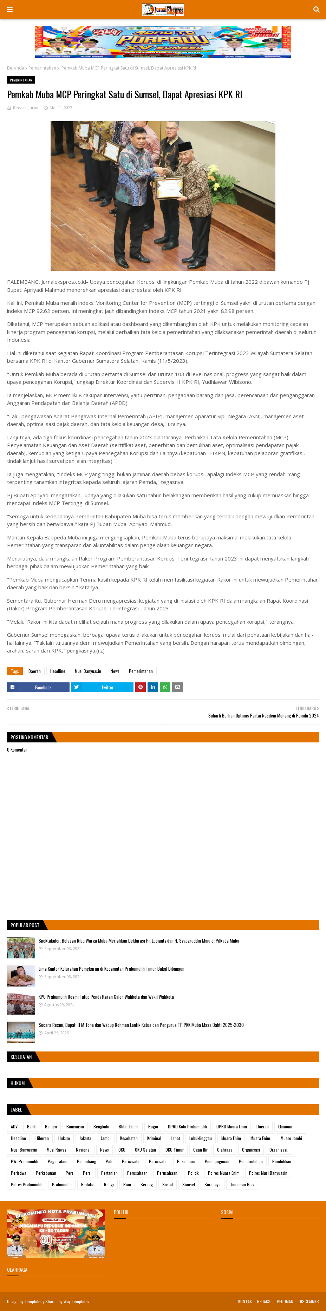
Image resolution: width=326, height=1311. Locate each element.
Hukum (64, 1138)
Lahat (175, 1138)
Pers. (87, 1173)
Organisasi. (278, 1150)
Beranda (15, 68)
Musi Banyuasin (88, 671)
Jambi (106, 1138)
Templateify (34, 1301)
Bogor (153, 1126)
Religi (109, 1184)
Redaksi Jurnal (26, 107)
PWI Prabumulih (24, 1161)
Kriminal (154, 1138)
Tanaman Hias (242, 1184)
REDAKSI (264, 1301)
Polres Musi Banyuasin (268, 1173)
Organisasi (251, 1150)
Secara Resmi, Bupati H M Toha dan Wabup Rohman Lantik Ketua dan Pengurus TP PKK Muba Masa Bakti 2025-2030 (141, 1024)
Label (16, 1109)
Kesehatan (129, 1138)
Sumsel (188, 1184)
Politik (193, 1173)
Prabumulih (62, 1184)
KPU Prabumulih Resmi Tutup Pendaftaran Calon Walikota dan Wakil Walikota (106, 996)
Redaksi (87, 1184)
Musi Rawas (56, 1150)
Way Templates (76, 1301)
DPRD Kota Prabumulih (187, 1126)
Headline (57, 671)
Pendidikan (281, 1161)
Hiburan (42, 1138)
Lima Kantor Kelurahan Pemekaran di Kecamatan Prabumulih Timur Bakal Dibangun (111, 968)
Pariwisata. (158, 1161)
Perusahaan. (167, 1173)
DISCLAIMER (309, 1301)
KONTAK (245, 1301)
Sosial (167, 1184)
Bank (31, 1126)
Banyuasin (75, 1126)
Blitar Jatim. (129, 1126)
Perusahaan (137, 1173)
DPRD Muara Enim (231, 1126)
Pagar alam (57, 1161)
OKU (121, 1150)
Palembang (86, 1161)
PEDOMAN (285, 1301)
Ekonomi (285, 1126)
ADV (14, 1126)
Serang (147, 1184)
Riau (127, 1184)
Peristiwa (18, 1173)
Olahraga (225, 1150)
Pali (109, 1161)
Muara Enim (231, 1138)
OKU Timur (174, 1150)
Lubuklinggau (200, 1138)
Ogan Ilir (200, 1150)
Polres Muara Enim (224, 1173)
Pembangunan (217, 1161)
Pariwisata (130, 1161)
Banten (51, 1126)
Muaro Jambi (291, 1138)
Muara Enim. (260, 1138)
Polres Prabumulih (27, 1184)
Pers (69, 1173)
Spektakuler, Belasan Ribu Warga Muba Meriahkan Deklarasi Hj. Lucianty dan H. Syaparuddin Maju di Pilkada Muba (139, 940)
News (115, 671)
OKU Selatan (145, 1150)
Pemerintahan (42, 68)
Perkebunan (46, 1173)
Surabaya (212, 1184)
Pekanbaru (186, 1161)
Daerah (34, 671)
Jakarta (85, 1138)
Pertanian (109, 1173)
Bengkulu (101, 1126)
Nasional (83, 1150)
